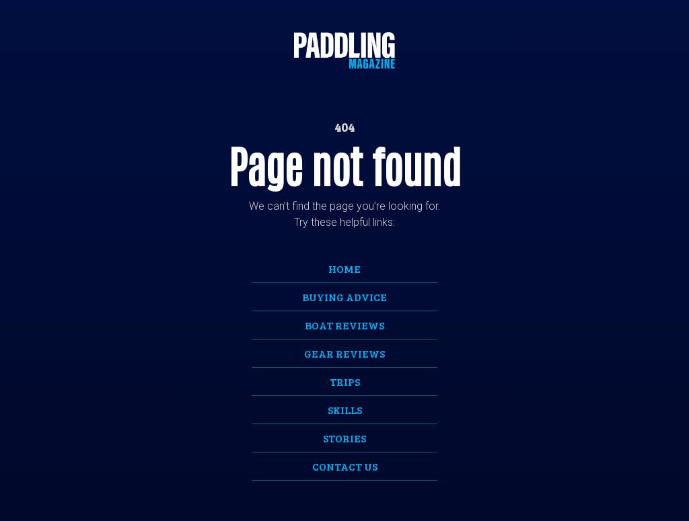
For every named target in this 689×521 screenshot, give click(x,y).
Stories (344, 438)
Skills (345, 410)
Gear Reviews (344, 353)
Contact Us (344, 466)
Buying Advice (344, 297)
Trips (345, 381)
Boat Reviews (344, 325)
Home (344, 269)
